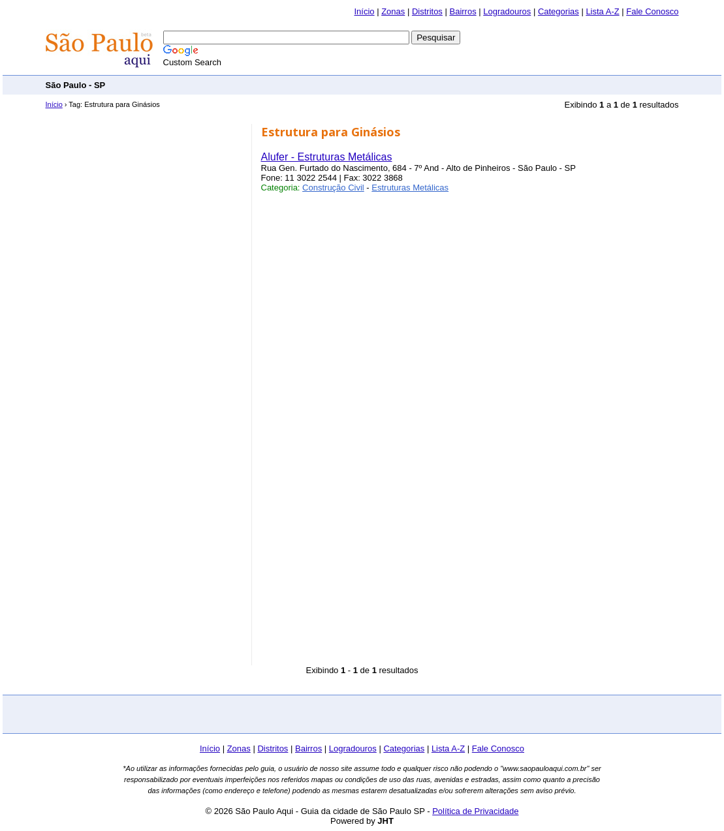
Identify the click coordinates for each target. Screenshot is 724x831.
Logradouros (507, 11)
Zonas (393, 11)
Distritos (427, 11)
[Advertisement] (441, 84)
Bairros (462, 11)
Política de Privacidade (475, 811)
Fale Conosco (652, 11)
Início (364, 11)
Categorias (558, 11)
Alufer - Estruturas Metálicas (326, 156)
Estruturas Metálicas (410, 187)
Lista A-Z (602, 11)
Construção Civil (333, 187)
